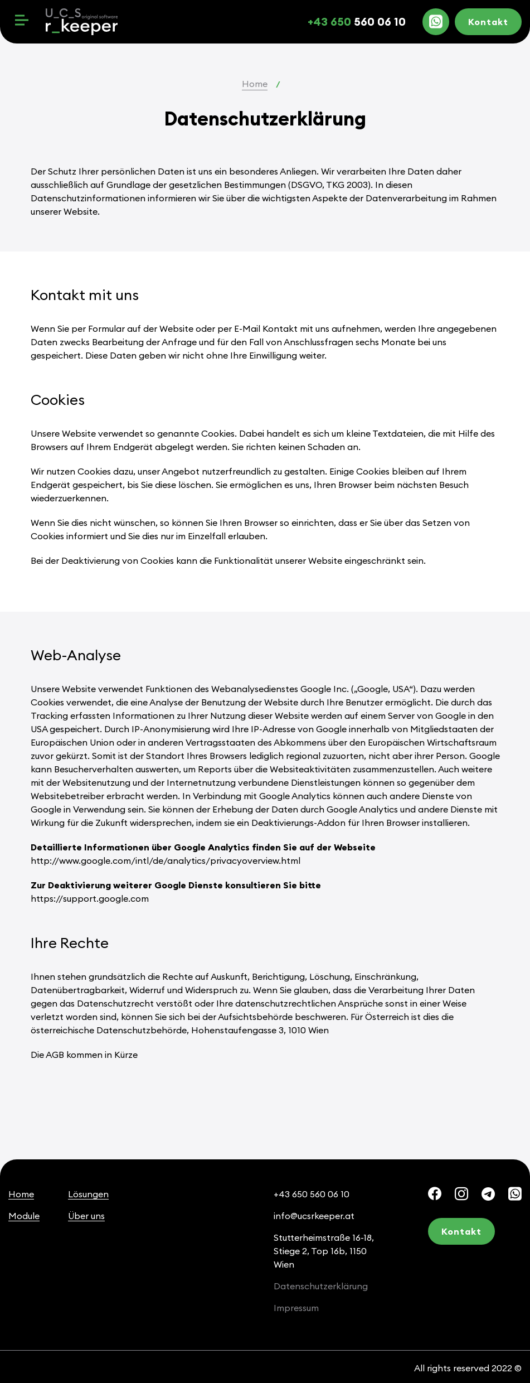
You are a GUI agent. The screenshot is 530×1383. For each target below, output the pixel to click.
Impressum (296, 1307)
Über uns (86, 1215)
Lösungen (88, 1194)
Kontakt (488, 21)
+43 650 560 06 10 (311, 1194)
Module (24, 1215)
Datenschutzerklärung (321, 1286)
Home (255, 83)
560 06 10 (357, 21)
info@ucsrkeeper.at (314, 1215)
